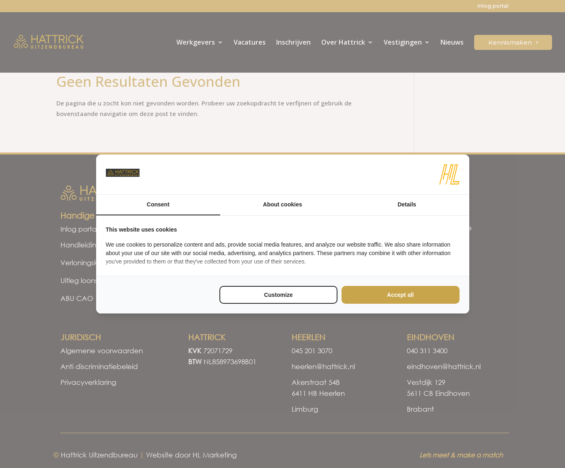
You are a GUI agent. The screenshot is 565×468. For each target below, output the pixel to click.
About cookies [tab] (282, 204)
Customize (278, 295)
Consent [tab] (158, 204)
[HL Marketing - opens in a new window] (449, 174)
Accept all (400, 295)
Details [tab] (406, 204)
